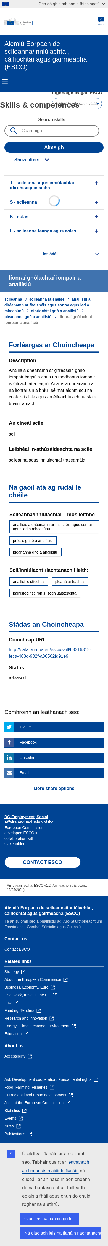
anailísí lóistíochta (28, 581)
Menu (4, 81)
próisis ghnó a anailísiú (32, 540)
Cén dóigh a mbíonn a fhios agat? (72, 3)
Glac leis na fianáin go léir (49, 1218)
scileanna (13, 299)
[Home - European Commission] (50, 21)
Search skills (51, 119)
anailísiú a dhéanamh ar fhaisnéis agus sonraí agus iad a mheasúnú (47, 305)
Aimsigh (54, 147)
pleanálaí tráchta (69, 581)
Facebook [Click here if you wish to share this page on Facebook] (28, 742)
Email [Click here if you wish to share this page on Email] (24, 773)
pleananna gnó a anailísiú (27, 316)
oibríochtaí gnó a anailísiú (55, 311)
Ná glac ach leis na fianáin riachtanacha (62, 1233)
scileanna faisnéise (47, 299)
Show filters (26, 159)
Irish (100, 21)
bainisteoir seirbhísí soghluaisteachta (45, 593)
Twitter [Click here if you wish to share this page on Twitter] (25, 727)
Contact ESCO (17, 949)
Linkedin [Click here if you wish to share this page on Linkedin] (27, 757)
